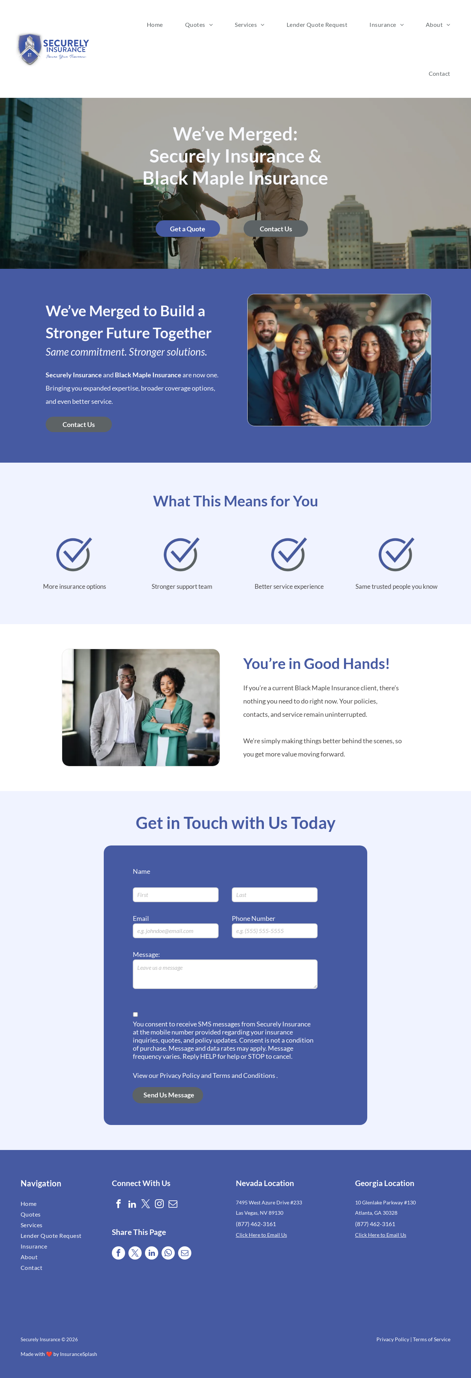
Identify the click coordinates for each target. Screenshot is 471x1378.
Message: (146, 954)
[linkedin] (132, 1205)
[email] (173, 1205)
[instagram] (159, 1205)
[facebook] (118, 1205)
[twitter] (145, 1205)
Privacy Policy (392, 1339)
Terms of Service (431, 1339)
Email (141, 918)
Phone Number (253, 918)
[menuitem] (155, 24)
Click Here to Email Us (261, 1235)
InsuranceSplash (78, 1354)
